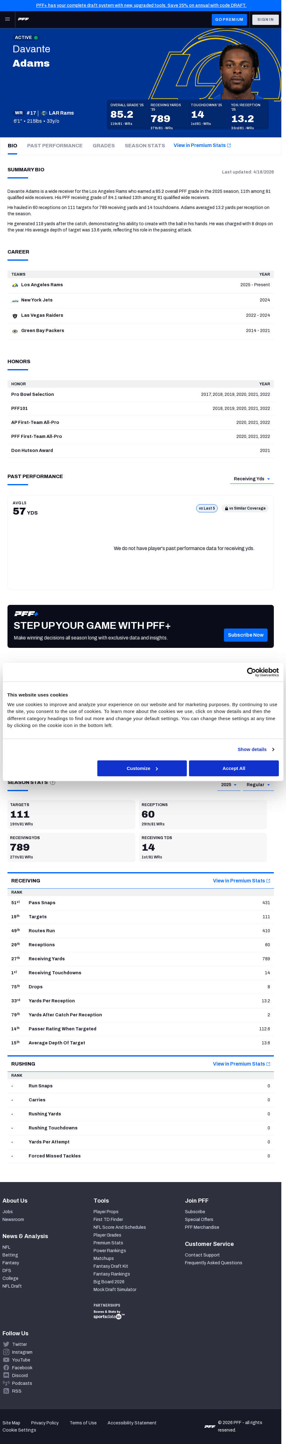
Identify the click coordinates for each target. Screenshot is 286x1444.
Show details (252, 749)
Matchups (104, 1258)
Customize (142, 768)
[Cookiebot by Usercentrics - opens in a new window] (251, 672)
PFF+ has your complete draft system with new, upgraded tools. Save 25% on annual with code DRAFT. (141, 5)
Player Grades (107, 1235)
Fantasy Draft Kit (111, 1266)
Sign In (265, 19)
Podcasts (22, 1383)
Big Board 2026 (109, 1282)
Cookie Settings (19, 1430)
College (10, 1278)
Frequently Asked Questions (213, 1263)
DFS (6, 1270)
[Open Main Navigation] (7, 20)
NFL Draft (12, 1286)
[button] (245, 644)
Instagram (22, 1352)
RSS (17, 1391)
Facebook (22, 1368)
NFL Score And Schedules (120, 1227)
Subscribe (195, 1211)
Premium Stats (108, 1243)
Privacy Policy (45, 1423)
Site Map (11, 1423)
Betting (10, 1255)
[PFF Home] (23, 19)
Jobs (7, 1211)
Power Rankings (110, 1250)
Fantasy (10, 1263)
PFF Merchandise (202, 1227)
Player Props (106, 1211)
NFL (6, 1247)
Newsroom (13, 1219)
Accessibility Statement (132, 1423)
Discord (20, 1375)
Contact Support (202, 1255)
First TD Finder (108, 1219)
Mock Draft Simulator (115, 1289)
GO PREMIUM (229, 19)
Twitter (19, 1344)
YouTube (21, 1360)
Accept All (234, 768)
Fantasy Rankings (112, 1274)
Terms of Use (83, 1423)
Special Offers (199, 1219)
